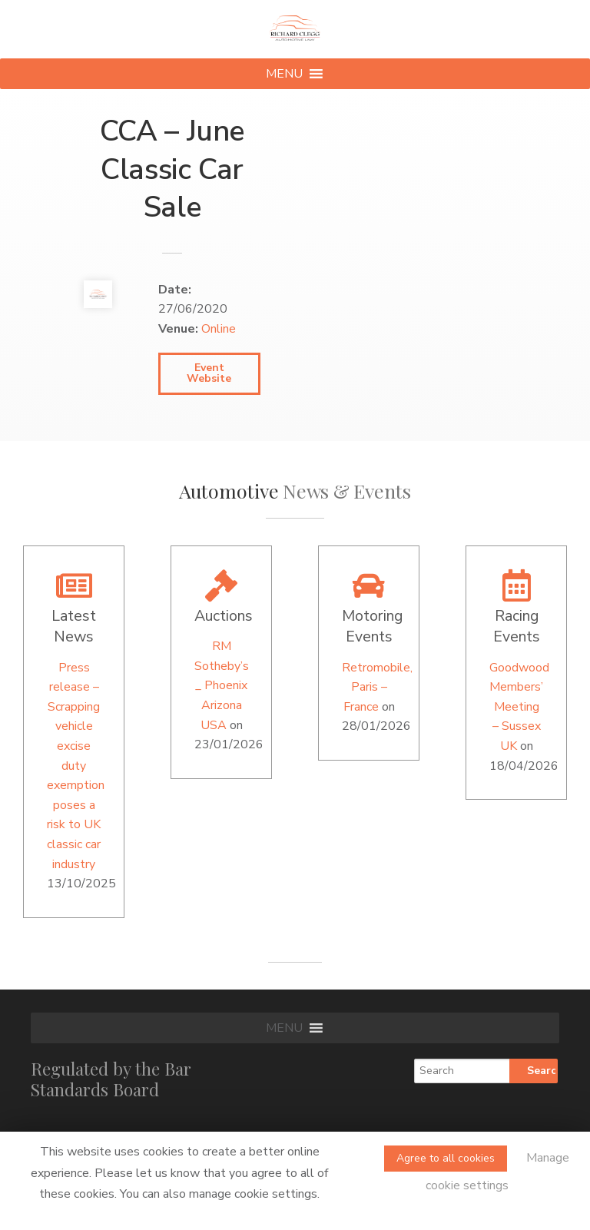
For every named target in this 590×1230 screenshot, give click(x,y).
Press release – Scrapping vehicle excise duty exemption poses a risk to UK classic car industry (75, 766)
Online (218, 328)
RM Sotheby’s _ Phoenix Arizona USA (221, 685)
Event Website (209, 373)
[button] (284, 73)
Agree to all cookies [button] (445, 1158)
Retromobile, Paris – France (377, 687)
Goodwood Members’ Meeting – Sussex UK (519, 706)
